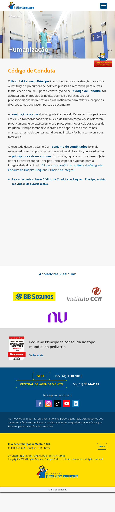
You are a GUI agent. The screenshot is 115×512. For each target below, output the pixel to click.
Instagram (48, 403)
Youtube (66, 403)
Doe (103, 60)
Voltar (15, 16)
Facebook (39, 403)
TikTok (57, 403)
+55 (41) (68, 376)
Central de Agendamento (41, 384)
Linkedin (75, 403)
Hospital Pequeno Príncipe (21, 5)
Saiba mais (36, 355)
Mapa (102, 446)
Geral (41, 376)
